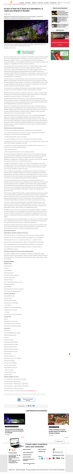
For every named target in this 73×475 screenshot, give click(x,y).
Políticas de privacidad (20, 472)
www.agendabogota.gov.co (30, 393)
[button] (26, 409)
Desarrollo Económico (54, 429)
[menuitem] (21, 4)
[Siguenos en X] (45, 461)
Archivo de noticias (27, 459)
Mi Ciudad (9, 7)
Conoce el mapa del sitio (28, 455)
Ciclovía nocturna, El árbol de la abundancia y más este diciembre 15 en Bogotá (14, 433)
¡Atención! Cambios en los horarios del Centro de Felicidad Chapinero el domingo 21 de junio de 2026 (63, 22)
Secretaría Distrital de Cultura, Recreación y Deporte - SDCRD (29, 397)
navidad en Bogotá (9, 397)
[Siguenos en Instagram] (47, 461)
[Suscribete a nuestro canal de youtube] (50, 461)
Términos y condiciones (31, 472)
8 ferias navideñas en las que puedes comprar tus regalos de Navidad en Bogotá (57, 434)
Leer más (22, 440)
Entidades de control (27, 457)
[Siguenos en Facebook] (39, 461)
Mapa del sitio (12, 472)
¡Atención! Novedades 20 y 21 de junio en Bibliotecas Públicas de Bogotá (63, 28)
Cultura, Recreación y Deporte (19, 7)
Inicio (5, 7)
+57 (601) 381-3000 (14, 458)
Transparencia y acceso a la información (28, 462)
